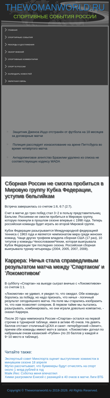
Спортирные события (20, 37)
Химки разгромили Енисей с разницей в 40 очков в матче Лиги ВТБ (54, 377)
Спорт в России (17, 67)
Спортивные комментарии (23, 59)
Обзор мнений (16, 52)
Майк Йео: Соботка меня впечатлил (31, 373)
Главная (13, 30)
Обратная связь (17, 81)
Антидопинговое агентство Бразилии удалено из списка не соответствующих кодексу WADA (55, 159)
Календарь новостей (20, 74)
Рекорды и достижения (21, 45)
